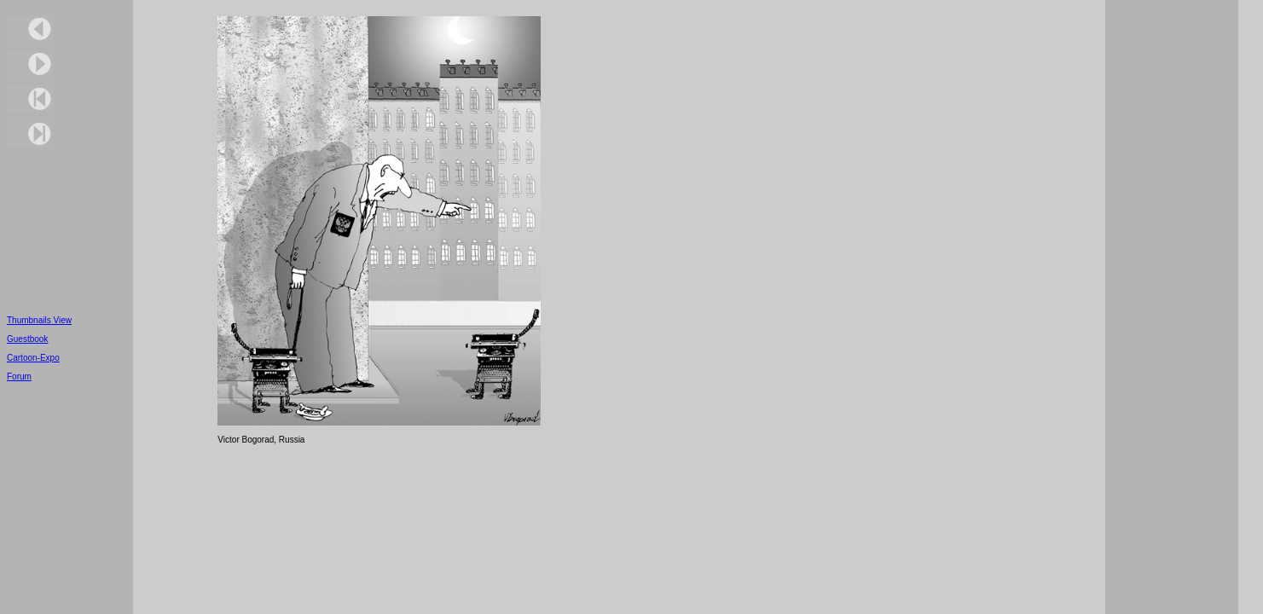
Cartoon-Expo (33, 357)
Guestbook (27, 339)
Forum (19, 376)
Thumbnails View (39, 320)
